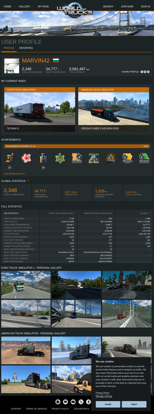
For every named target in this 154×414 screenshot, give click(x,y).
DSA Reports (81, 409)
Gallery (24, 6)
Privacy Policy (60, 409)
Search (108, 6)
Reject (134, 404)
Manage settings (104, 396)
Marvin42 (36, 60)
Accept (108, 404)
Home (7, 6)
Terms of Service (36, 409)
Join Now (127, 6)
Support (16, 409)
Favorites (26, 48)
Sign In (145, 6)
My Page (43, 6)
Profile (9, 48)
